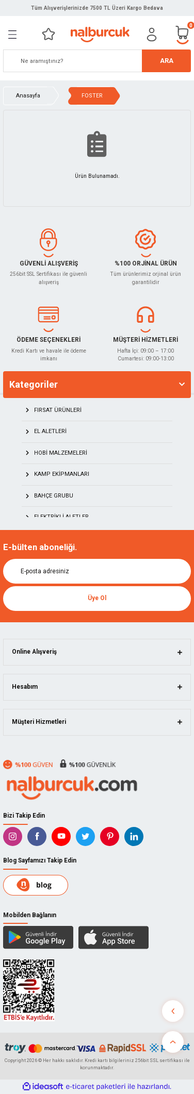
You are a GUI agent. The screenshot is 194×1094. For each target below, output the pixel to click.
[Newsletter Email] (97, 571)
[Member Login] (151, 34)
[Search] (97, 60)
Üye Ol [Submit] (97, 598)
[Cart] (182, 34)
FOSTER (92, 95)
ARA (166, 60)
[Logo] (100, 34)
